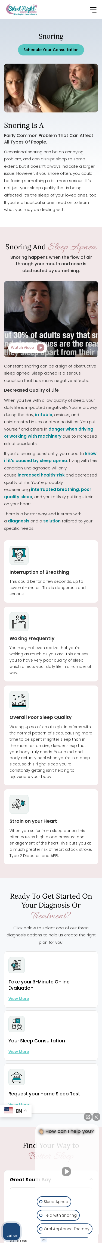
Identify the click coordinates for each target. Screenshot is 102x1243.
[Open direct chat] (88, 1117)
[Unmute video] (67, 1171)
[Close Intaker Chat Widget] (96, 1117)
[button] (93, 10)
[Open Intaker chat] (44, 1240)
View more (18, 998)
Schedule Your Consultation (51, 49)
